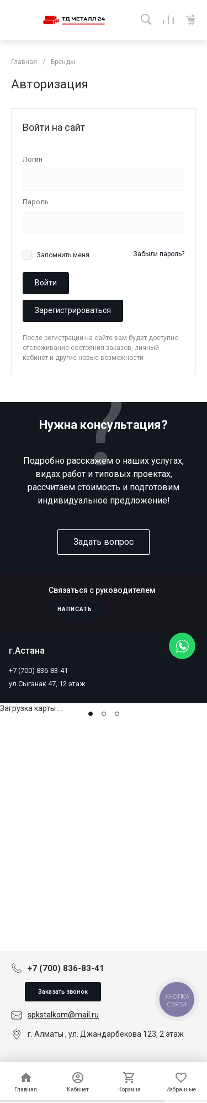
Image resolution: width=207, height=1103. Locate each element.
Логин (33, 159)
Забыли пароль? (158, 254)
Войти (46, 282)
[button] (90, 714)
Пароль (36, 202)
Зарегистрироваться (73, 310)
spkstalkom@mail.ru (63, 1014)
